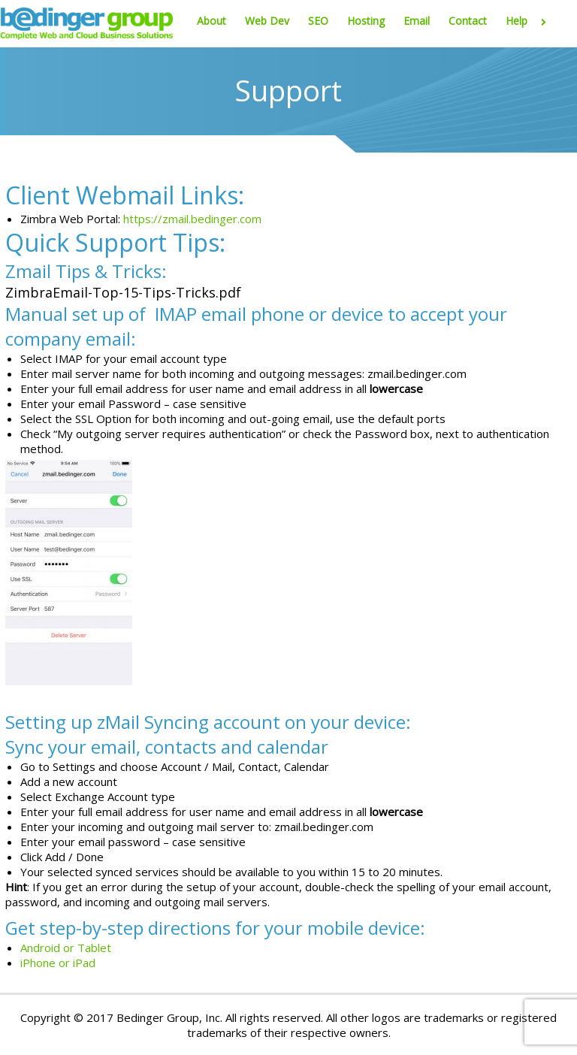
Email (416, 21)
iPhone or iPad (57, 962)
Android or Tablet (65, 947)
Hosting (366, 21)
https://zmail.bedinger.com (192, 218)
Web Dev (267, 21)
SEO (318, 21)
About (211, 21)
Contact (468, 21)
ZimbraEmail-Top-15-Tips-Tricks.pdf (123, 292)
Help (529, 21)
